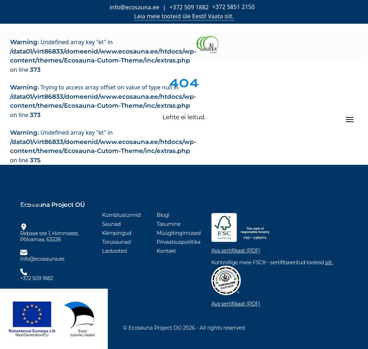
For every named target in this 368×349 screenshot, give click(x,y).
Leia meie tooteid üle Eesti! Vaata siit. (184, 16)
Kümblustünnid (121, 215)
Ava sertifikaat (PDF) (235, 251)
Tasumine (168, 224)
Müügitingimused (179, 233)
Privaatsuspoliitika (179, 242)
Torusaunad (116, 242)
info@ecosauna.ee (134, 7)
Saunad (111, 224)
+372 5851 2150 (233, 7)
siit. (329, 262)
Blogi (163, 215)
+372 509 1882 (189, 7)
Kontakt (166, 251)
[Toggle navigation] (349, 119)
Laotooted (114, 251)
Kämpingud (117, 233)
